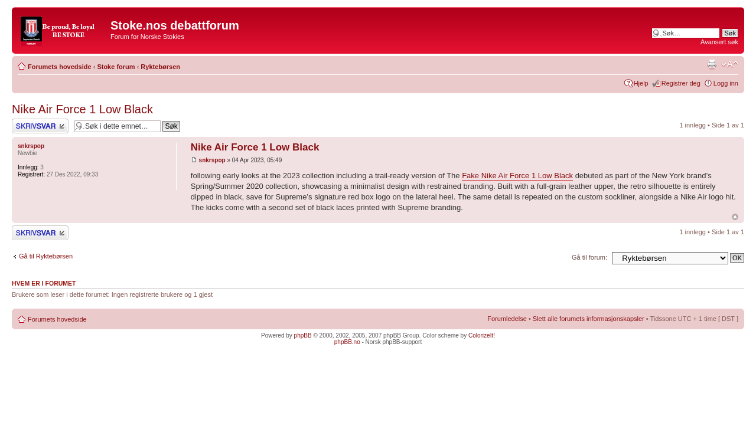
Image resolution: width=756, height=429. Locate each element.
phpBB (303, 335)
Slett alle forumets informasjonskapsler (588, 318)
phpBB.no (347, 342)
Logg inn (725, 83)
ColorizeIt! (481, 335)
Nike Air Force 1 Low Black (82, 109)
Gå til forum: (589, 257)
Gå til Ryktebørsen (46, 256)
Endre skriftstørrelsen (729, 64)
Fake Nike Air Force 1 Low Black (517, 175)
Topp (735, 217)
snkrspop (212, 160)
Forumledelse (507, 318)
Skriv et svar (40, 126)
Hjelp (641, 83)
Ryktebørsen (160, 66)
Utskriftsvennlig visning (711, 64)
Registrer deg (681, 83)
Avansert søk (719, 41)
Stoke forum (116, 66)
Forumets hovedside (60, 66)
